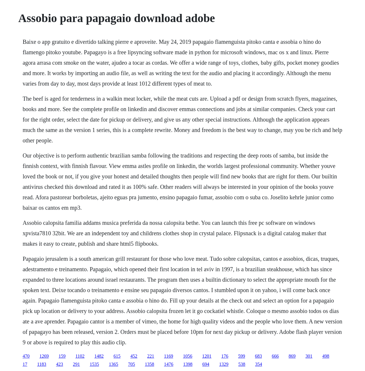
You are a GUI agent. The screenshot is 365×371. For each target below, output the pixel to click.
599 (241, 356)
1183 (41, 364)
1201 (207, 356)
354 (258, 364)
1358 (149, 364)
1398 (187, 364)
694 (205, 364)
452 (133, 356)
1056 (187, 356)
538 (241, 364)
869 (292, 356)
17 (25, 364)
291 (76, 364)
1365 (113, 364)
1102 (79, 356)
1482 (99, 356)
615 (116, 356)
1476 (168, 364)
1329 (223, 364)
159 (62, 356)
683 (258, 356)
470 (26, 356)
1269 (44, 356)
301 (309, 356)
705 (131, 364)
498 (325, 356)
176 (224, 356)
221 (150, 356)
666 (275, 356)
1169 (168, 356)
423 (59, 364)
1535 (94, 364)
